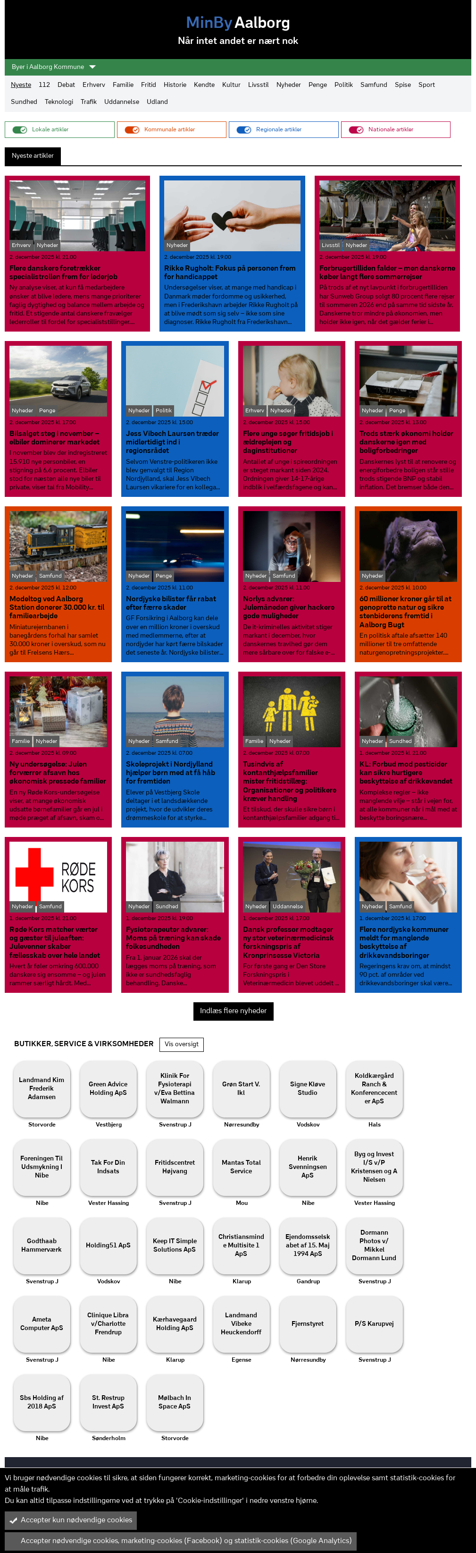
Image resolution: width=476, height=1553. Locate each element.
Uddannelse (121, 102)
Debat (66, 85)
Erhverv (94, 85)
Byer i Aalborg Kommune (54, 67)
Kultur (231, 85)
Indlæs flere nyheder (233, 1011)
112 (44, 85)
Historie (175, 85)
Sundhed (24, 102)
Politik (343, 85)
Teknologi (59, 102)
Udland (157, 102)
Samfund (373, 85)
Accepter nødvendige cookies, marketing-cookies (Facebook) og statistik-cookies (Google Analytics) (180, 1541)
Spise (403, 85)
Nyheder (288, 85)
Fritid (148, 85)
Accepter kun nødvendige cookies (70, 1520)
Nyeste (21, 85)
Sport (426, 85)
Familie (123, 85)
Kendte (204, 85)
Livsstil (258, 85)
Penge (318, 85)
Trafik (89, 102)
